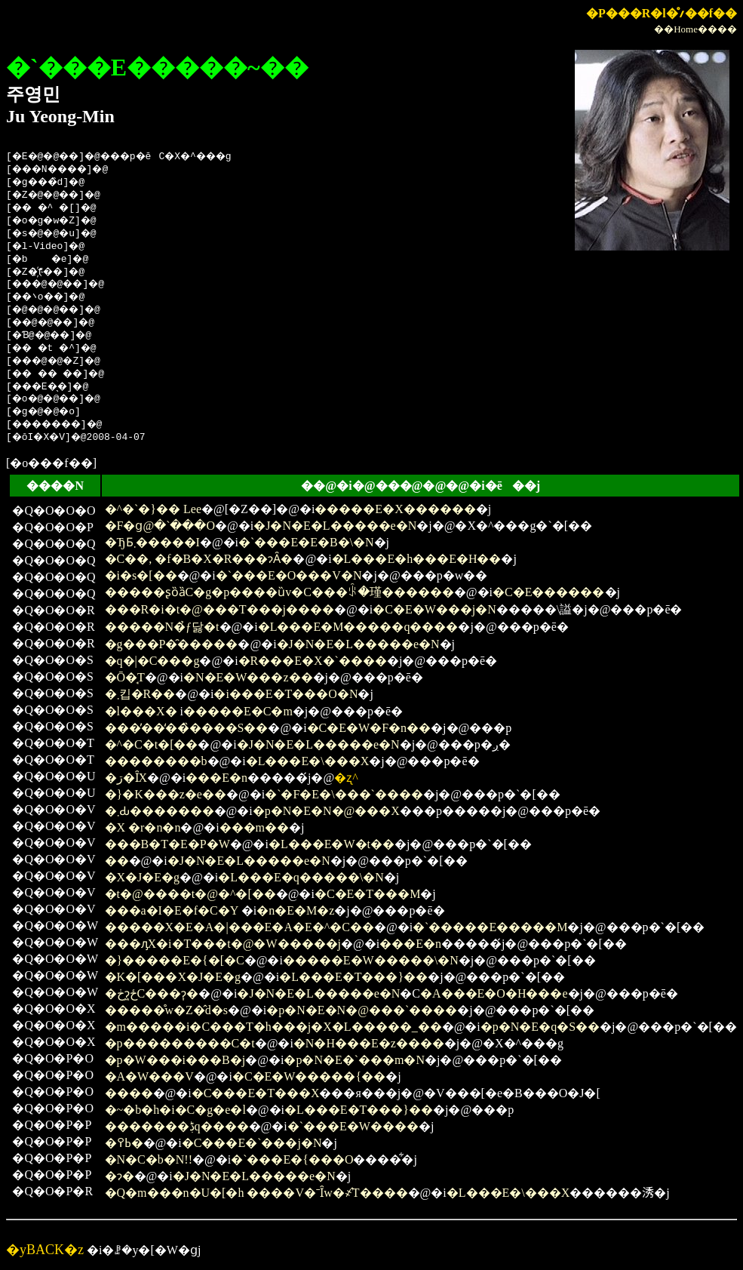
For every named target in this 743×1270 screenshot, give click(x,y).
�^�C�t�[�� (151, 744)
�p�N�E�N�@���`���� (361, 1010)
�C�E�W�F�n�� (369, 727)
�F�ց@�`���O (160, 525)
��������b (156, 761)
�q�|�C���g (152, 660)
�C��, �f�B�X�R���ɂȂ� (199, 558)
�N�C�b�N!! (148, 1159)
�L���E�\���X (308, 761)
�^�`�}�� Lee (153, 509)
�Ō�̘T (125, 677)
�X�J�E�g (142, 877)
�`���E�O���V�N (289, 575)
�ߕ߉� (124, 1142)
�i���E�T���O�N (285, 693)
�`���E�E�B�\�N (306, 542)
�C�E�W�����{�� (308, 1076)
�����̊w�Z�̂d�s (167, 1010)
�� (117, 860)
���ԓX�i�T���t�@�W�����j (223, 943)
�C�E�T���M (367, 893)
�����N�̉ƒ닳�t (162, 626)
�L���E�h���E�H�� (417, 558)
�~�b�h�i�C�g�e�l (175, 1109)
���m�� (254, 827)
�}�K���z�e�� (165, 794)
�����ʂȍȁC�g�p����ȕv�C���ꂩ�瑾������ (279, 592)
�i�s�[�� (141, 575)
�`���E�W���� (353, 1126)
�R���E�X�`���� (312, 660)
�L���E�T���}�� (353, 976)
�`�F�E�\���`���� (344, 794)
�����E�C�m (238, 711)
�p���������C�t (180, 1043)
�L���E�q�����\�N (301, 877)
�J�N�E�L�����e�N (334, 525)
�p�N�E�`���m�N (354, 1059)
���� (129, 1093)
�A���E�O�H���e (494, 993)
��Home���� (695, 29)
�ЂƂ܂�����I (152, 542)
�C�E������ (548, 592)
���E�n (216, 777)
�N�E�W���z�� (248, 677)
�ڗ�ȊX (126, 777)
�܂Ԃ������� (159, 810)
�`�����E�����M (490, 927)
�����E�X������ (395, 509)
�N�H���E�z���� (368, 1043)
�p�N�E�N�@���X (326, 810)
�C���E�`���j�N (252, 1142)
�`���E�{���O (292, 1159)
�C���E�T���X (256, 1093)
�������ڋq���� (177, 1126)
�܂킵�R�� (140, 693)
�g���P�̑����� (171, 644)
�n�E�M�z (295, 910)
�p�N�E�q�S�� (540, 1026)
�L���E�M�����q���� (358, 626)
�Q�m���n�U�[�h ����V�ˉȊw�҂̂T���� (256, 1192)
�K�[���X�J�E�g (173, 976)
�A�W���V (149, 1076)
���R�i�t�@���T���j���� (220, 609)
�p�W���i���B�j (175, 1059)
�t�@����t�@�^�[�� (190, 893)
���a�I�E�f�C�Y (171, 910)
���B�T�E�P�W (167, 844)
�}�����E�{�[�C (174, 960)
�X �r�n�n (143, 827)
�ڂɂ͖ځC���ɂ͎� (152, 993)
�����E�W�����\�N (371, 960)
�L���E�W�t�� (332, 844)
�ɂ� (119, 1176)
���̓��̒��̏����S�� (187, 727)
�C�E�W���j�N (434, 609)
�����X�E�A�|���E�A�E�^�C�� (239, 927)
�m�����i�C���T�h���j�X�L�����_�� (273, 1026)
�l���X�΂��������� (141, 711)
